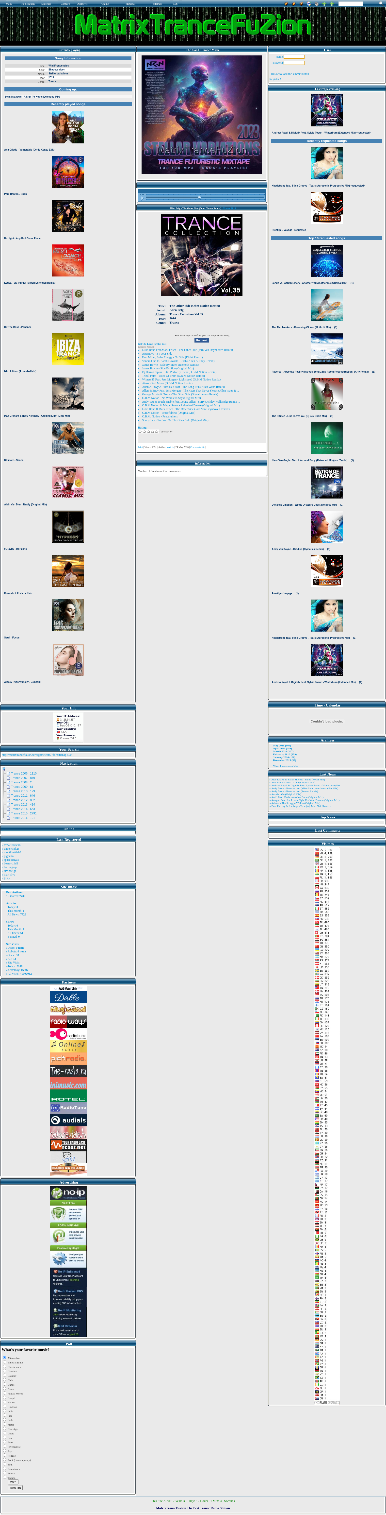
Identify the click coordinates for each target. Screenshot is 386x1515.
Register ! (275, 79)
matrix (14, 896)
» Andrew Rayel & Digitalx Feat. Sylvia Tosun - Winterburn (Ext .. (305, 785)
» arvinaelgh (9, 871)
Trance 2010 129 (23, 791)
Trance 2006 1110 (24, 773)
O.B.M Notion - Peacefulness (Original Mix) (168, 412)
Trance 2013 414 (23, 804)
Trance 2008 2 (21, 782)
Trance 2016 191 (23, 818)
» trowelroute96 (11, 845)
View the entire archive (285, 766)
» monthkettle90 (11, 852)
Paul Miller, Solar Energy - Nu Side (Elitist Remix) (172, 357)
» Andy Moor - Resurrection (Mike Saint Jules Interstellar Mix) (303, 788)
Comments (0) (197, 447)
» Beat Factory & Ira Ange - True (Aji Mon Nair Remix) (299, 806)
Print (140, 447)
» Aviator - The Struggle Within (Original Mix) (294, 803)
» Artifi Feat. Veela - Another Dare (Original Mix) (296, 797)
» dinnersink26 (10, 848)
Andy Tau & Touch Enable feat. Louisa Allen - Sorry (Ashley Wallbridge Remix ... (191, 401)
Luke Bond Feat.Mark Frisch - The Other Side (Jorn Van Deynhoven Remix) (187, 350)
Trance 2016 (229, 208)
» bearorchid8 (10, 863)
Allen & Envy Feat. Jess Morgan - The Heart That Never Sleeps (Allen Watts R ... (190, 390)
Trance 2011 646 (23, 795)
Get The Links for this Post (152, 344)
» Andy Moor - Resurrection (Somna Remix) (293, 791)
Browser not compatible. (68, 377)
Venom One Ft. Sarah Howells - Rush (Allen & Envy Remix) (178, 361)
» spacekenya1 (10, 859)
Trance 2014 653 (23, 809)
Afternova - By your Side (157, 353)
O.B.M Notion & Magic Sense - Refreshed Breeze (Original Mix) (181, 405)
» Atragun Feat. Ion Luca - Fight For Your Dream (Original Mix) (304, 800)
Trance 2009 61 (22, 787)
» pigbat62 (8, 856)
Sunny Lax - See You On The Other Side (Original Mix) (175, 420)
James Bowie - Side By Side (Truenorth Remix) (170, 364)
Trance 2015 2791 (24, 813)
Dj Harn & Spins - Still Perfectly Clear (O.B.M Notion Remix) (179, 372)
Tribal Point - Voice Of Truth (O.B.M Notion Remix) (173, 376)
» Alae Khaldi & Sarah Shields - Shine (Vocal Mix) (297, 779)
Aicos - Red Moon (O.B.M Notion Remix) (167, 383)
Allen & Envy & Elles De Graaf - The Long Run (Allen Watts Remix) (183, 387)
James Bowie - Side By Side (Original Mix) (168, 368)
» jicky (6, 878)
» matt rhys (8, 874)
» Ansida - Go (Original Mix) (285, 794)
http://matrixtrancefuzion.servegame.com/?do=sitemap (34, 755)
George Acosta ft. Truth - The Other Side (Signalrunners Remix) (180, 394)
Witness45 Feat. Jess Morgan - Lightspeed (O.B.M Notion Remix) (181, 379)
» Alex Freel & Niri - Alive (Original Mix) (292, 782)
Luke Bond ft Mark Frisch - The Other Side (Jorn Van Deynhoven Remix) (186, 409)
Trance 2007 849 (23, 778)
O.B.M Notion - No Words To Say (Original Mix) (171, 398)
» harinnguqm (10, 867)
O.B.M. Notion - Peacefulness (160, 416)
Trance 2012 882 (23, 800)
